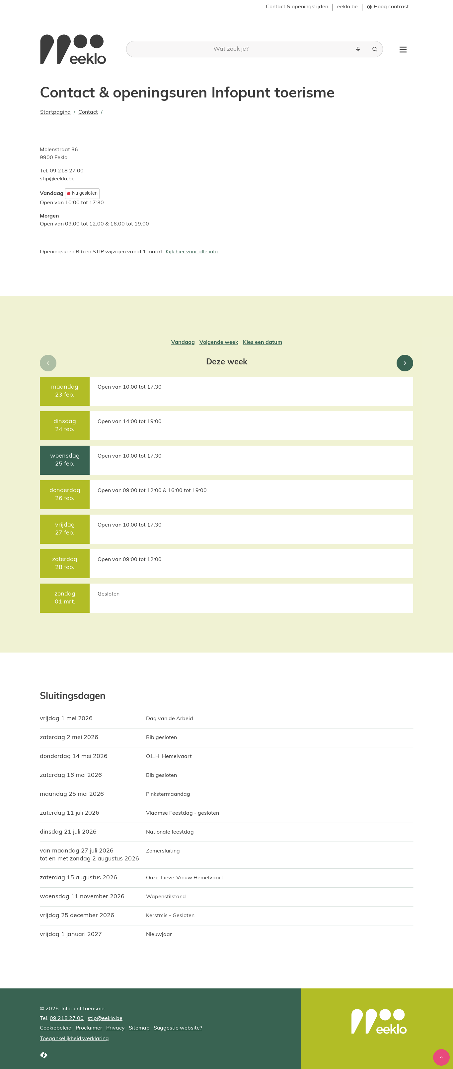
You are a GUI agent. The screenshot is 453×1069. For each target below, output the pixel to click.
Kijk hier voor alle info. (192, 252)
